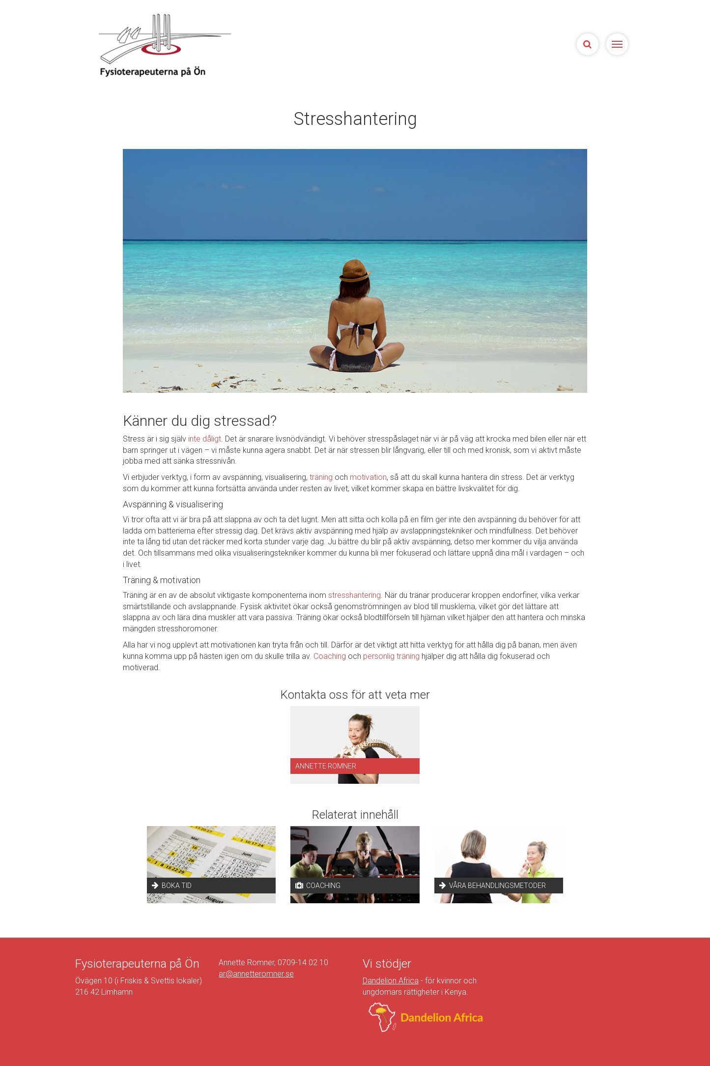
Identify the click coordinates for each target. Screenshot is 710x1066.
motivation (368, 477)
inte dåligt (204, 439)
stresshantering (354, 595)
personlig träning (391, 656)
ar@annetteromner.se (256, 973)
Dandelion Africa (391, 980)
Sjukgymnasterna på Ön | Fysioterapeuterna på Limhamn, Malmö (163, 45)
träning (321, 477)
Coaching (329, 656)
